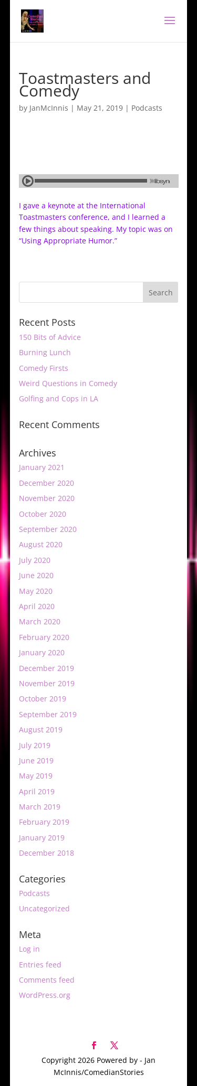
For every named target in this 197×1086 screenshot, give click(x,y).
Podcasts (146, 108)
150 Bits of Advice (50, 337)
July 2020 (34, 560)
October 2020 (42, 514)
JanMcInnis (48, 108)
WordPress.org (44, 995)
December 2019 (46, 668)
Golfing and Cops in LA (58, 398)
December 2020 (46, 483)
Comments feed (47, 980)
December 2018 (46, 853)
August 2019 (41, 729)
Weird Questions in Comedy (68, 383)
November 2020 (47, 498)
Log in (29, 949)
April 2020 (37, 606)
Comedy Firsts (43, 368)
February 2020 (44, 637)
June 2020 (36, 575)
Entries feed (40, 965)
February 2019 (44, 822)
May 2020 (36, 591)
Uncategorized (44, 908)
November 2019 (47, 683)
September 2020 (48, 529)
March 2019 (39, 807)
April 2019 (37, 791)
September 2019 (48, 714)
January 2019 (42, 838)
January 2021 (42, 467)
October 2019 (42, 699)
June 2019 (36, 760)
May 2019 (36, 776)
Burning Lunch (45, 352)
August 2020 (41, 544)
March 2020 (39, 621)
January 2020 (42, 652)
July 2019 (34, 745)
